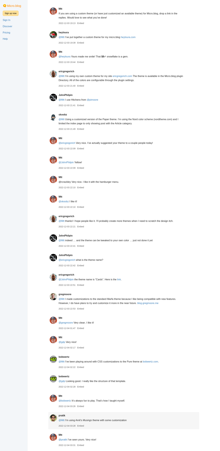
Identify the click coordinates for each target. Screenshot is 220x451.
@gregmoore (66, 322)
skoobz (63, 114)
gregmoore (65, 294)
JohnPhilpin (66, 95)
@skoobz (64, 201)
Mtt (60, 8)
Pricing (6, 32)
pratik (62, 415)
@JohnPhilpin (66, 162)
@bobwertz (65, 400)
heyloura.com (128, 37)
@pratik (63, 439)
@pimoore (92, 99)
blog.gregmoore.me (147, 303)
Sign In (6, 20)
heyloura (64, 32)
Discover (7, 26)
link (119, 279)
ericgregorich (66, 71)
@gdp (62, 342)
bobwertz (64, 357)
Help (5, 39)
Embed (80, 23)
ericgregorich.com (122, 76)
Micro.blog (14, 5)
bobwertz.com (150, 361)
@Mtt (61, 37)
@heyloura (64, 56)
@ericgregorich (67, 143)
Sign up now (10, 13)
